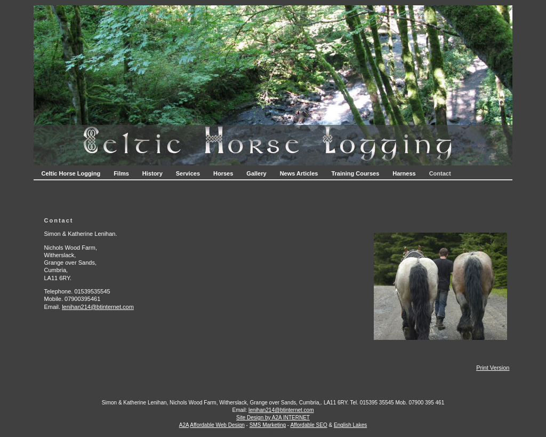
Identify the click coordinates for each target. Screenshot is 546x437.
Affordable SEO (308, 425)
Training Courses (355, 173)
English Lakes (350, 425)
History (152, 173)
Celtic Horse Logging (71, 173)
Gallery (256, 173)
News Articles (299, 173)
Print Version (492, 367)
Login (273, 433)
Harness (403, 173)
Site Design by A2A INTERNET (273, 417)
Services (188, 173)
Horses (223, 173)
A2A (184, 425)
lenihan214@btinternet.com (98, 307)
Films (121, 173)
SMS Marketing (268, 425)
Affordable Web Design (217, 425)
